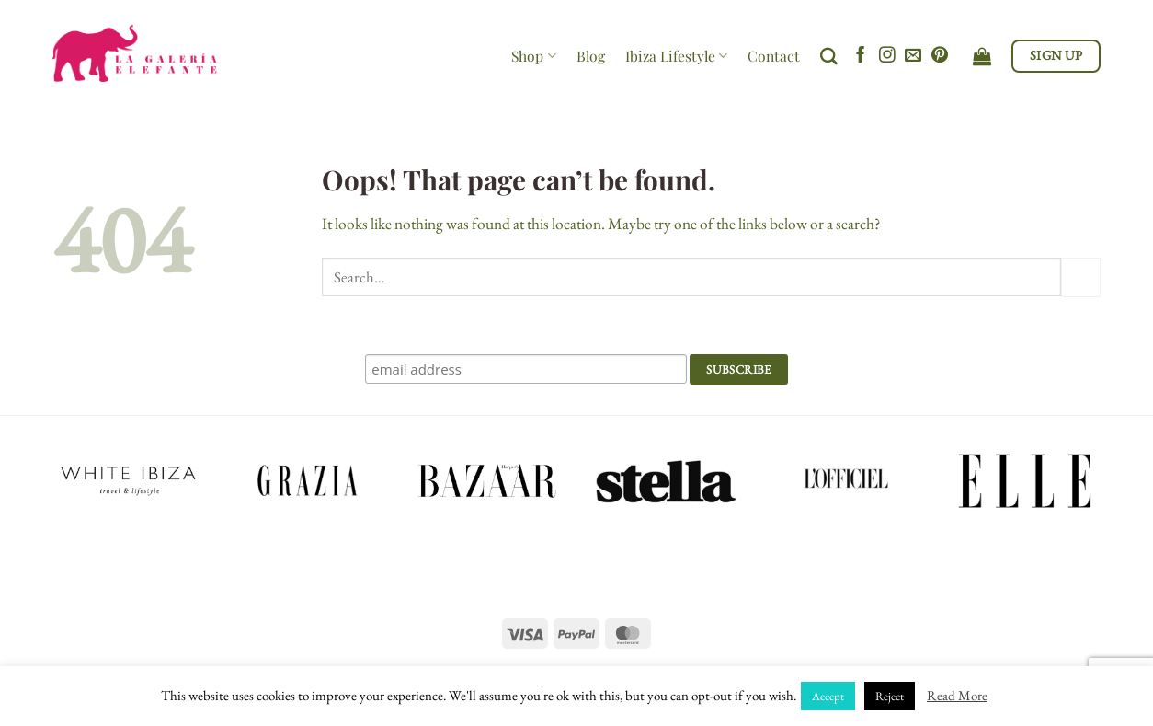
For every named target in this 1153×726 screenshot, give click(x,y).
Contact (774, 55)
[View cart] (982, 56)
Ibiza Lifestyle (676, 55)
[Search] (829, 56)
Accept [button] (828, 696)
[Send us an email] (913, 56)
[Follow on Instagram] (887, 56)
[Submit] (1081, 277)
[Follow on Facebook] (860, 56)
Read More (957, 695)
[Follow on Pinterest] (939, 56)
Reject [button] (889, 696)
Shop (533, 55)
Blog (590, 55)
